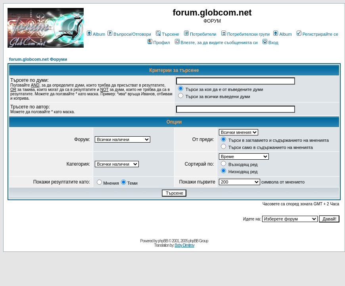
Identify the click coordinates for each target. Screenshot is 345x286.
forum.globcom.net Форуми (38, 59)
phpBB (163, 241)
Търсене (167, 34)
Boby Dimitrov (184, 245)
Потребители (200, 34)
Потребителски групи (245, 34)
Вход (270, 42)
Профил (159, 42)
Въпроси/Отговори (129, 34)
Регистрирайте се (317, 34)
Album (96, 34)
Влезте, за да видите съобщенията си (216, 42)
